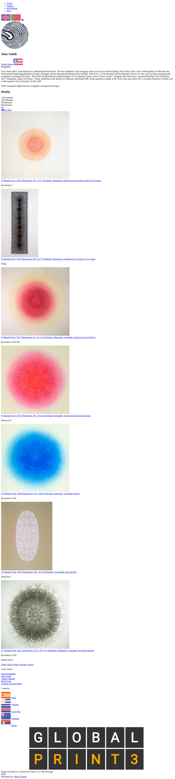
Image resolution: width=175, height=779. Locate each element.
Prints (15, 664)
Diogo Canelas (20, 776)
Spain (13, 697)
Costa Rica (16, 711)
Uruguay (15, 704)
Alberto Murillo (8, 679)
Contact (30, 664)
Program (22, 664)
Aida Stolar (6, 676)
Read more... (132, 76)
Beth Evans (6, 681)
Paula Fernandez (8, 674)
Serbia (14, 725)
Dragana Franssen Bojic (11, 684)
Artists (10, 664)
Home (3, 664)
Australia (15, 718)
